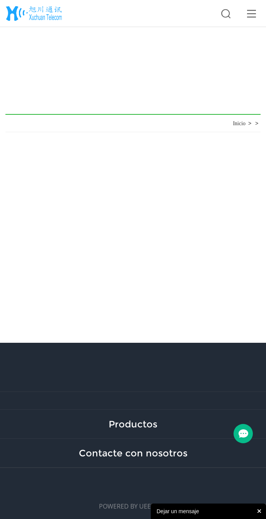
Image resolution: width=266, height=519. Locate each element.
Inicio (239, 123)
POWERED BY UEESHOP (133, 506)
